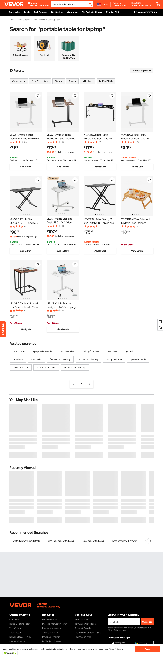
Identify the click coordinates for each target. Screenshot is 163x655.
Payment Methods (18, 641)
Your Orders (15, 628)
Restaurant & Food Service (68, 56)
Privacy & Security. (116, 649)
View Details (137, 251)
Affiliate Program (50, 632)
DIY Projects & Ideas (51, 641)
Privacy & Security (83, 628)
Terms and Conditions (85, 623)
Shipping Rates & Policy (20, 637)
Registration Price (83, 637)
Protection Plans (49, 619)
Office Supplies (24, 20)
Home (12, 20)
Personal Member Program (55, 623)
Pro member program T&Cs (88, 632)
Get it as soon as (17, 160)
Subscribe (147, 621)
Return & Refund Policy (19, 623)
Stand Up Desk (54, 20)
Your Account (15, 632)
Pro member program (52, 628)
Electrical (44, 55)
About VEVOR (81, 619)
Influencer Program (51, 637)
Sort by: (136, 70)
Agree (147, 649)
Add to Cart (25, 166)
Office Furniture (39, 20)
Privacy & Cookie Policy (117, 630)
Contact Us (14, 619)
